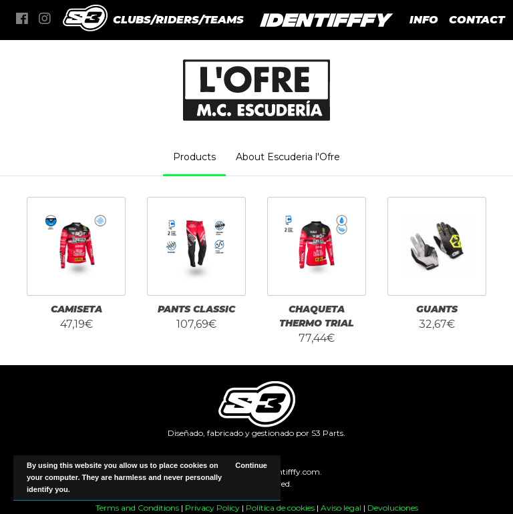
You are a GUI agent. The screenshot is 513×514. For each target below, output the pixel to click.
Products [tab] (194, 157)
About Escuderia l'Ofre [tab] (288, 157)
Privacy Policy (212, 508)
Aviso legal (341, 508)
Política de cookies (280, 508)
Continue (251, 465)
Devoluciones (392, 508)
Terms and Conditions (137, 508)
